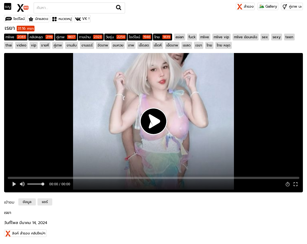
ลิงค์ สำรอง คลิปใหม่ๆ (28, 233)
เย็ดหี (158, 45)
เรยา (198, 45)
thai (8, 45)
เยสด (187, 45)
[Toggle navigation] (9, 6)
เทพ (131, 45)
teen (289, 37)
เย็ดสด (144, 45)
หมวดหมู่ (65, 18)
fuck (192, 37)
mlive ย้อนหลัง (245, 37)
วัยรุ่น (116, 37)
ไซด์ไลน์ (19, 18)
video (21, 45)
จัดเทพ (102, 45)
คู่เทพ (66, 37)
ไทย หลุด (223, 45)
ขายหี (45, 45)
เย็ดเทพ (172, 45)
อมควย (118, 45)
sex (265, 37)
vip (33, 45)
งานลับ (71, 45)
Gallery (268, 6)
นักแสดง (41, 18)
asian (179, 37)
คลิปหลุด (41, 37)
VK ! (85, 18)
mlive (15, 37)
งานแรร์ (87, 45)
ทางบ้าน (90, 37)
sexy (277, 37)
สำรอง (245, 6)
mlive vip (221, 37)
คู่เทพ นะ (295, 6)
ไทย (162, 37)
